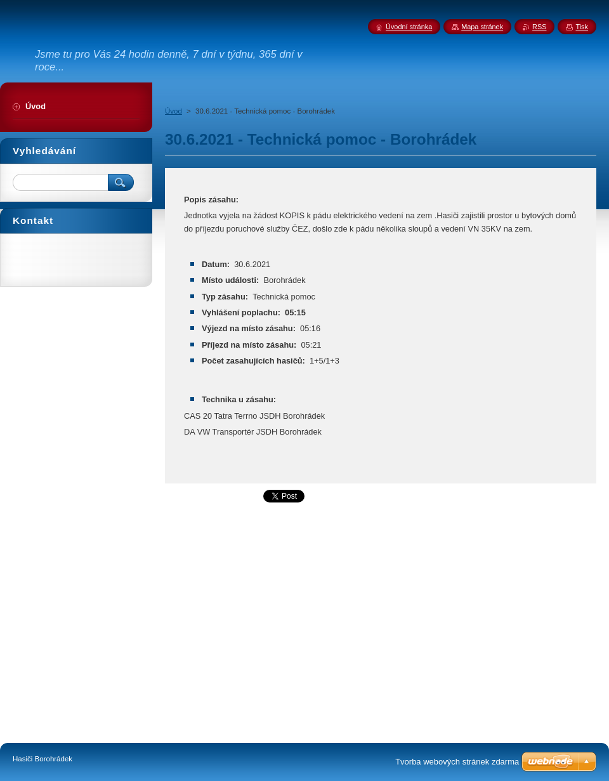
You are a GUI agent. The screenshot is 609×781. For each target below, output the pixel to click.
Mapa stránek (482, 26)
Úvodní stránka (409, 26)
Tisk (581, 26)
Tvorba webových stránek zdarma (457, 761)
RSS (539, 26)
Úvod (173, 111)
